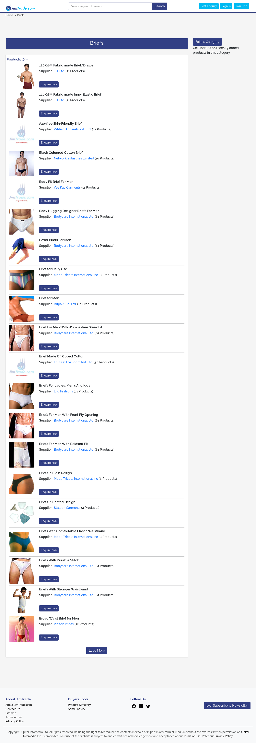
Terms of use (14, 717)
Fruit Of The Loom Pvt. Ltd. (73, 362)
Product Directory (79, 704)
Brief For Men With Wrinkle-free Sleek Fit (70, 327)
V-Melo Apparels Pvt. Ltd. (72, 129)
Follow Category (207, 42)
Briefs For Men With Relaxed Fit (63, 444)
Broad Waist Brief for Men (59, 618)
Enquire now (49, 84)
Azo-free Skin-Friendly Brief (60, 123)
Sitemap (11, 713)
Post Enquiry (209, 6)
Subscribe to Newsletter (227, 705)
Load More (97, 650)
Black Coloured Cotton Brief (61, 153)
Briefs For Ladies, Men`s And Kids (64, 385)
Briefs (20, 15)
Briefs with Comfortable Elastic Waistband (72, 531)
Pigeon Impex (64, 624)
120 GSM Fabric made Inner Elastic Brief (70, 94)
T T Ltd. (59, 71)
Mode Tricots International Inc (76, 275)
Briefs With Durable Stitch (59, 560)
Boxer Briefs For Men (55, 240)
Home (9, 15)
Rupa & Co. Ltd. (65, 304)
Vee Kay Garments (67, 187)
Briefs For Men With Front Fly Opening (68, 415)
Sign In (226, 6)
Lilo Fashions (63, 391)
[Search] (110, 6)
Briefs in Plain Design (55, 473)
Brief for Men (49, 298)
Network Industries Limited (74, 158)
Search (160, 6)
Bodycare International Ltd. (74, 216)
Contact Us (13, 709)
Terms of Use (192, 736)
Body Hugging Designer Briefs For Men (69, 211)
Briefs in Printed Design (57, 502)
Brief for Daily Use (53, 269)
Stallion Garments (67, 508)
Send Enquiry (76, 709)
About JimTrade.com (19, 704)
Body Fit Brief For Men (56, 182)
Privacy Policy (15, 721)
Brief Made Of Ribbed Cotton (61, 356)
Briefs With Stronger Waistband (63, 589)
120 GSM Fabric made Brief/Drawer (67, 65)
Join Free (241, 6)
